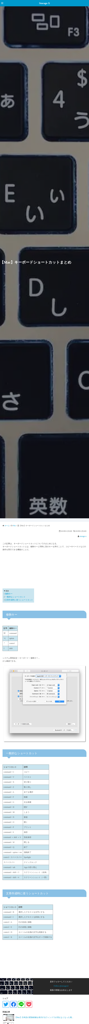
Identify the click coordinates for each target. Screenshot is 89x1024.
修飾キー (9, 594)
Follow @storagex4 (61, 986)
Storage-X (44, 3)
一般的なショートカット (15, 597)
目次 (7, 591)
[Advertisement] (44, 569)
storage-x (82, 536)
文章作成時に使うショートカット (19, 600)
